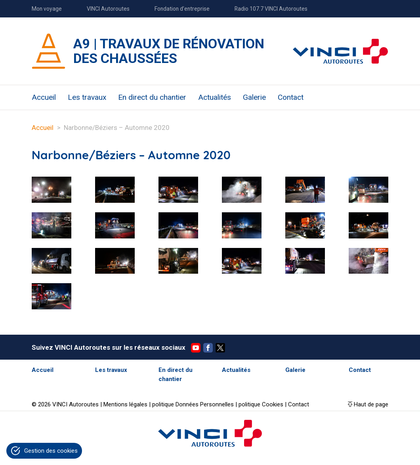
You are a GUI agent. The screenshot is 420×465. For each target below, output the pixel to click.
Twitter (220, 348)
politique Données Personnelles (193, 404)
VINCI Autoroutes (108, 9)
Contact (291, 97)
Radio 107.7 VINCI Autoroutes (271, 9)
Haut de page (371, 404)
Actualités (214, 97)
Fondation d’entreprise (182, 9)
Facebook (208, 348)
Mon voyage (47, 9)
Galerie (254, 97)
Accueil (44, 97)
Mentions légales (125, 404)
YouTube (195, 348)
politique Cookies (261, 404)
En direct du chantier (152, 97)
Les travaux (87, 97)
